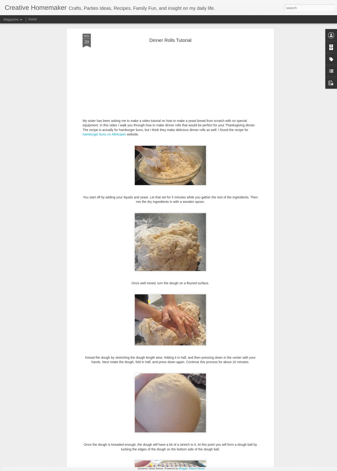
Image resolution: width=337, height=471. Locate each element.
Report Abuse (197, 468)
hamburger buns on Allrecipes (104, 99)
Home (32, 19)
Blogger (183, 468)
